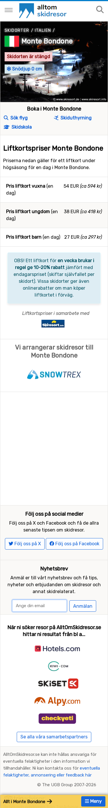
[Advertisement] (54, 448)
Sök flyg (16, 118)
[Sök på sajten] (99, 10)
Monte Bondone (47, 41)
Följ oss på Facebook (74, 543)
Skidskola (18, 127)
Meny (93, 801)
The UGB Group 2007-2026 (69, 784)
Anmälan (82, 606)
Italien (43, 30)
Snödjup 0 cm (24, 69)
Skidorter (17, 30)
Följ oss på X (25, 543)
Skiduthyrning (73, 118)
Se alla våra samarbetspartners (54, 737)
